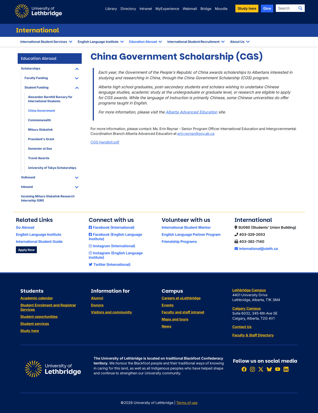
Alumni (97, 298)
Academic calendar (36, 298)
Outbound (28, 177)
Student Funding (37, 87)
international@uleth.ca (256, 248)
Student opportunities (39, 316)
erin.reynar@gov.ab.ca (195, 133)
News (166, 326)
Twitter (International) (110, 264)
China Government (41, 110)
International (37, 30)
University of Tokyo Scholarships (52, 168)
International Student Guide (39, 241)
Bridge (206, 8)
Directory (128, 8)
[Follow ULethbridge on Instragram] (252, 369)
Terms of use (186, 402)
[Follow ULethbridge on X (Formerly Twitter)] (260, 369)
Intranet (146, 8)
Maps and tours (175, 319)
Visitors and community (111, 312)
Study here (29, 330)
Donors (97, 305)
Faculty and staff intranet (183, 312)
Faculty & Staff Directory (253, 335)
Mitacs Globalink (40, 129)
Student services (34, 323)
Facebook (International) (111, 227)
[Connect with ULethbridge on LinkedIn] (286, 369)
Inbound (27, 187)
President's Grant (41, 139)
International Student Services (43, 41)
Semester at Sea (40, 148)
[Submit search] (300, 8)
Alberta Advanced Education (191, 112)
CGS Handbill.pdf (105, 142)
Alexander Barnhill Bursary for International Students (50, 99)
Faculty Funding (36, 78)
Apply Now (26, 250)
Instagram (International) (112, 246)
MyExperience (167, 8)
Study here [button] (247, 8)
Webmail (190, 8)
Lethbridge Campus (249, 290)
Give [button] (267, 8)
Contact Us (242, 326)
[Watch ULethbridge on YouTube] (277, 369)
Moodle (221, 8)
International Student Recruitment (193, 41)
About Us (237, 41)
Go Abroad (25, 227)
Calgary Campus (246, 308)
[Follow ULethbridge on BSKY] (269, 369)
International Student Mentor (186, 227)
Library (111, 8)
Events (168, 305)
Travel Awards (38, 158)
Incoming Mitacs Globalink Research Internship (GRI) (47, 198)
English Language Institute (98, 41)
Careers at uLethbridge (181, 298)
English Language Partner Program (191, 234)
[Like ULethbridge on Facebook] (244, 369)
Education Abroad (143, 41)
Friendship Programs (179, 241)
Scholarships (30, 68)
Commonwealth (39, 120)
